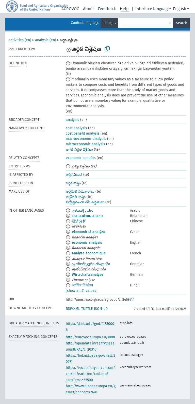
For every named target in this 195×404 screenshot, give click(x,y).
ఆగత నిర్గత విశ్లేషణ (79, 149)
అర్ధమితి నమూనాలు (80, 191)
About (88, 8)
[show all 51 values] (82, 290)
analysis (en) (45, 40)
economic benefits (81, 158)
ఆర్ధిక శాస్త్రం (73, 183)
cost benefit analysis (83, 133)
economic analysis (87, 242)
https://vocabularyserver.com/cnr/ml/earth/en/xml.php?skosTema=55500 (90, 374)
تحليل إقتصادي (82, 210)
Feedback (107, 8)
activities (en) (20, 40)
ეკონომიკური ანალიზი (91, 264)
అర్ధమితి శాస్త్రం (76, 197)
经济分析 (79, 221)
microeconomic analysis (85, 144)
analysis (72, 120)
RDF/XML (73, 309)
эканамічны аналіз (87, 216)
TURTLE (87, 309)
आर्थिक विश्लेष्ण (82, 285)
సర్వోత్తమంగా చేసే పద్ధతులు (85, 202)
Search (181, 23)
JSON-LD (101, 309)
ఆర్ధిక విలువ (74, 174)
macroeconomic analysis (86, 139)
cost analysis (76, 128)
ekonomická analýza (88, 232)
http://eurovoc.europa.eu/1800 (90, 337)
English (179, 8)
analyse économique (89, 253)
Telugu (108, 23)
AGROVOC (70, 8)
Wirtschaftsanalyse (87, 274)
